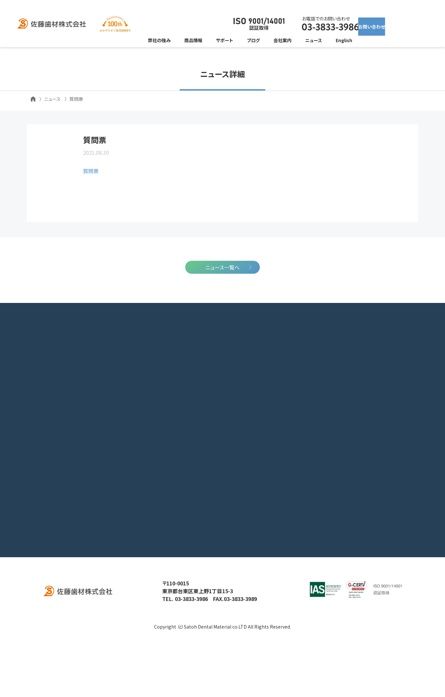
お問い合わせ (380, 24)
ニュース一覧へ (222, 310)
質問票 (91, 187)
